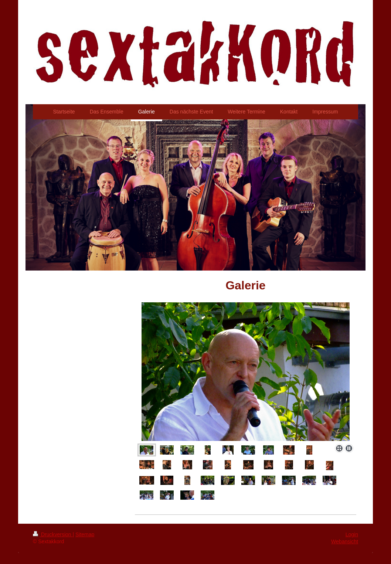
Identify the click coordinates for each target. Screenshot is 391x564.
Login (352, 534)
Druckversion (52, 534)
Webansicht (344, 541)
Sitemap (84, 534)
